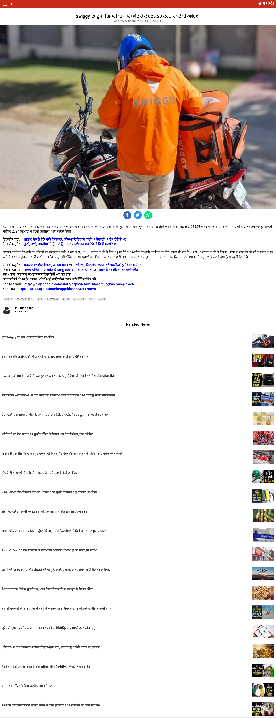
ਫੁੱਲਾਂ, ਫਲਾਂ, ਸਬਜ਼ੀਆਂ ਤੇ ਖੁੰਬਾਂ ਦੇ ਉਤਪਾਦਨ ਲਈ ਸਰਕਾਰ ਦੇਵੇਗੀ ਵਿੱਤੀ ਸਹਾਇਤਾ (70, 244)
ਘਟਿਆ (102, 299)
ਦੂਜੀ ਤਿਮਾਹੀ (79, 299)
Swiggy (8, 299)
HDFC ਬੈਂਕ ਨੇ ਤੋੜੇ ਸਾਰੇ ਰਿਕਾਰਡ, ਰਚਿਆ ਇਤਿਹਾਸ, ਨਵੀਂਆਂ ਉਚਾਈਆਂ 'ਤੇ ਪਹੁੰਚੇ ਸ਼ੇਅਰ (75, 239)
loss (40, 299)
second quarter (24, 299)
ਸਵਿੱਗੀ (66, 299)
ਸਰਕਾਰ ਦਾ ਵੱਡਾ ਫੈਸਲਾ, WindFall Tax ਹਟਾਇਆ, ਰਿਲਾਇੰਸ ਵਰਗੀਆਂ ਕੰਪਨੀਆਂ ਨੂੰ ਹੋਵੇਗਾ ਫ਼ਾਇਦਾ (83, 265)
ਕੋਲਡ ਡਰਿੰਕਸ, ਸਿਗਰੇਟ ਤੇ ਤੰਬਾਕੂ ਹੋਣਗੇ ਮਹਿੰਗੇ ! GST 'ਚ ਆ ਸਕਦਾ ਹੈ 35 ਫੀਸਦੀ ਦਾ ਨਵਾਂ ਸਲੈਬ (81, 270)
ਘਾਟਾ (92, 299)
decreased (52, 299)
